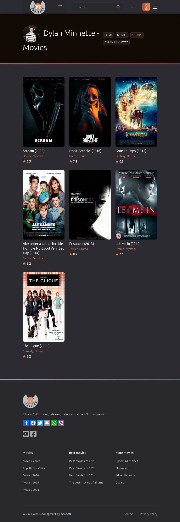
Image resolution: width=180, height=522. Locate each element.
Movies (122, 35)
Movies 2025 (31, 482)
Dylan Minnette (116, 42)
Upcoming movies (126, 461)
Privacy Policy (148, 514)
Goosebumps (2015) (130, 151)
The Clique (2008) (36, 346)
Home (108, 35)
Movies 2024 (31, 489)
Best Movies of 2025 (82, 468)
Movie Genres (31, 461)
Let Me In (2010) (128, 244)
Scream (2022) (34, 151)
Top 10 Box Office (34, 468)
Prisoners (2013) (81, 244)
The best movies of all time (86, 482)
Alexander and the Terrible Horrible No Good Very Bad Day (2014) (43, 248)
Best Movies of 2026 (82, 461)
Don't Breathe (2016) (85, 151)
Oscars (119, 482)
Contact (128, 514)
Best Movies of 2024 (82, 475)
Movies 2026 (31, 475)
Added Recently (125, 475)
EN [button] (133, 7)
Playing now (123, 468)
